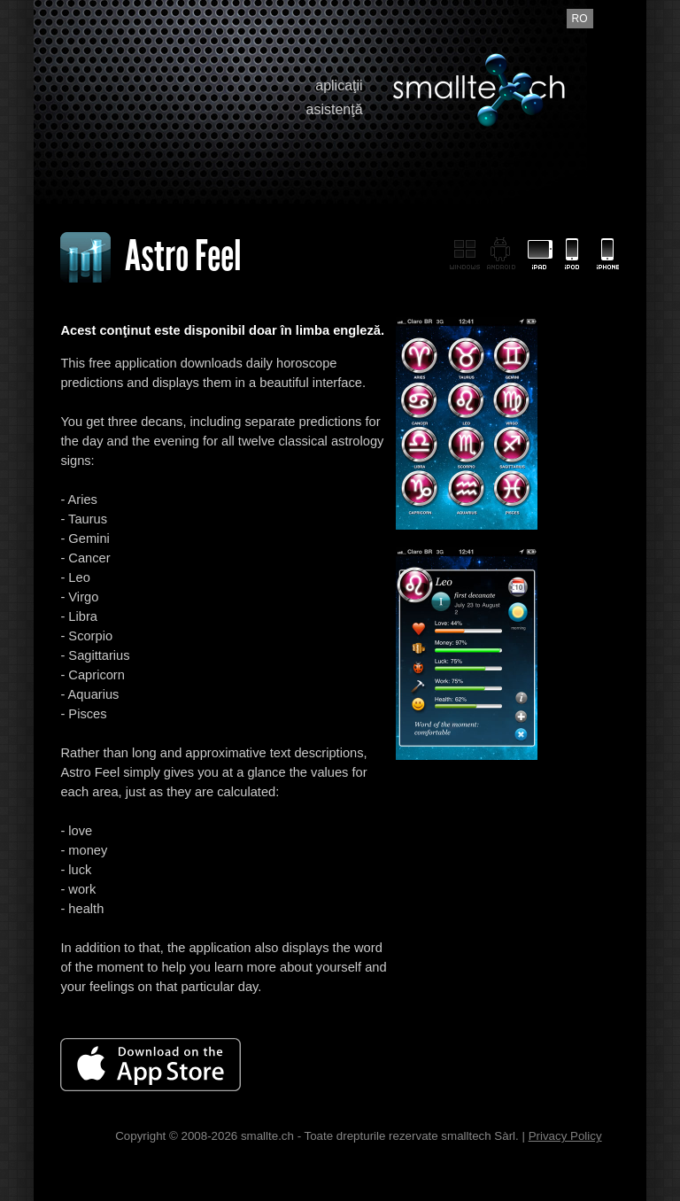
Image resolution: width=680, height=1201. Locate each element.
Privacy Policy (565, 1136)
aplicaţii (338, 85)
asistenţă (334, 109)
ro (580, 18)
